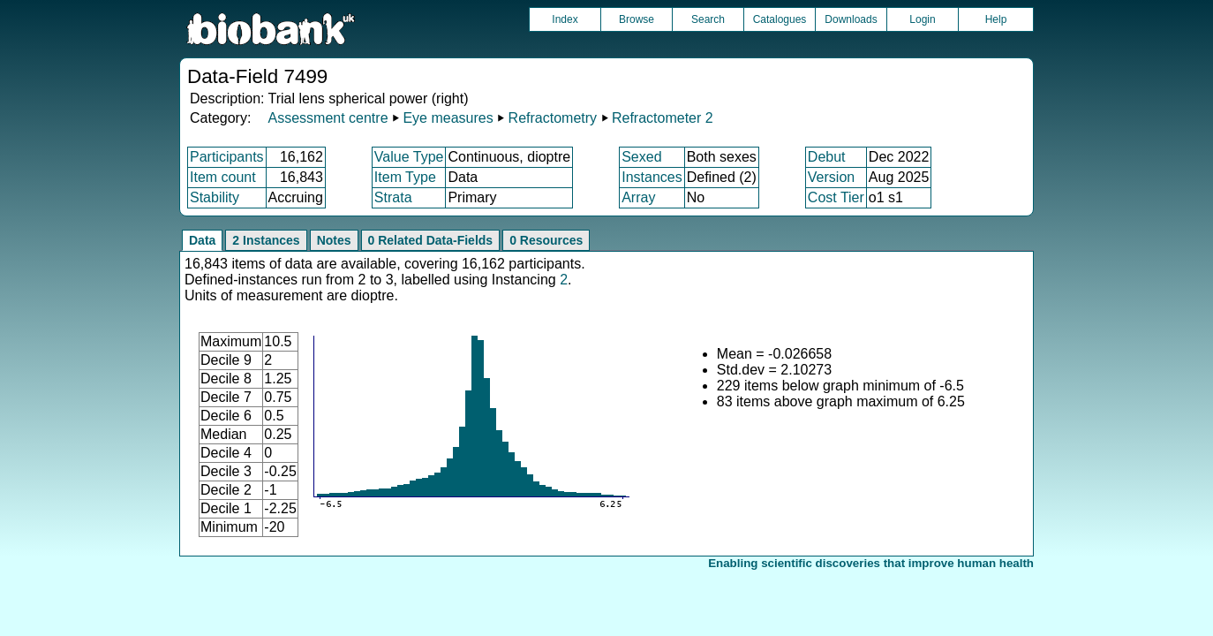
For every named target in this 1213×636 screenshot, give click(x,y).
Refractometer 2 (662, 117)
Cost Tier (836, 197)
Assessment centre (327, 117)
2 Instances (265, 240)
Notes (334, 240)
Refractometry (553, 117)
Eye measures (448, 117)
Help (996, 19)
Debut (827, 156)
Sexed (641, 156)
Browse (636, 19)
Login (922, 19)
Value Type (409, 156)
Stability (214, 197)
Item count (223, 177)
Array (638, 197)
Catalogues (780, 19)
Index (564, 19)
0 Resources (546, 240)
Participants (227, 156)
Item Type (405, 177)
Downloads (851, 19)
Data (202, 240)
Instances (652, 177)
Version (831, 177)
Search (708, 19)
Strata (393, 197)
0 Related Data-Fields (430, 240)
